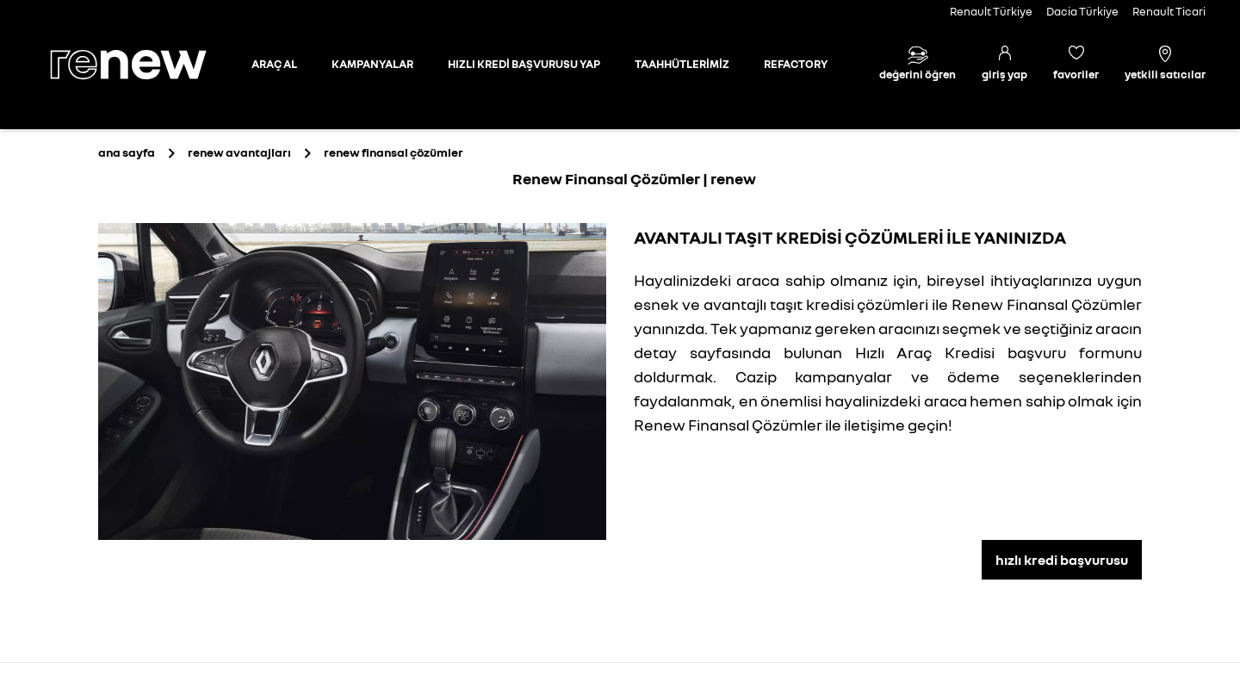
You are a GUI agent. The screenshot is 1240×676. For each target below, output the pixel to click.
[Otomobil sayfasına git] (274, 64)
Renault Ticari (1169, 11)
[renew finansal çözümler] (393, 152)
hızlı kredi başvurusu (1061, 559)
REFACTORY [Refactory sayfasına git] (796, 64)
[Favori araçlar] (1076, 65)
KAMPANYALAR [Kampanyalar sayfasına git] (372, 64)
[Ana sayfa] (142, 64)
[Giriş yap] (1004, 65)
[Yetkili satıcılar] (1165, 65)
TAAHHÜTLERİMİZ (682, 64)
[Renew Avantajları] (239, 152)
